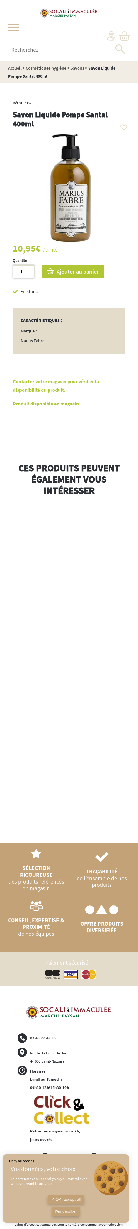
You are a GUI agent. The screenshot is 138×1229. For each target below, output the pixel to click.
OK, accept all (66, 1199)
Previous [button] (13, 665)
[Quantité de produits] (23, 271)
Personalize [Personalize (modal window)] (66, 1211)
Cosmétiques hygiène (46, 68)
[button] (122, 125)
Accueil (15, 68)
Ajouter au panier (78, 271)
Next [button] (125, 672)
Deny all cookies (21, 1161)
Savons (77, 68)
